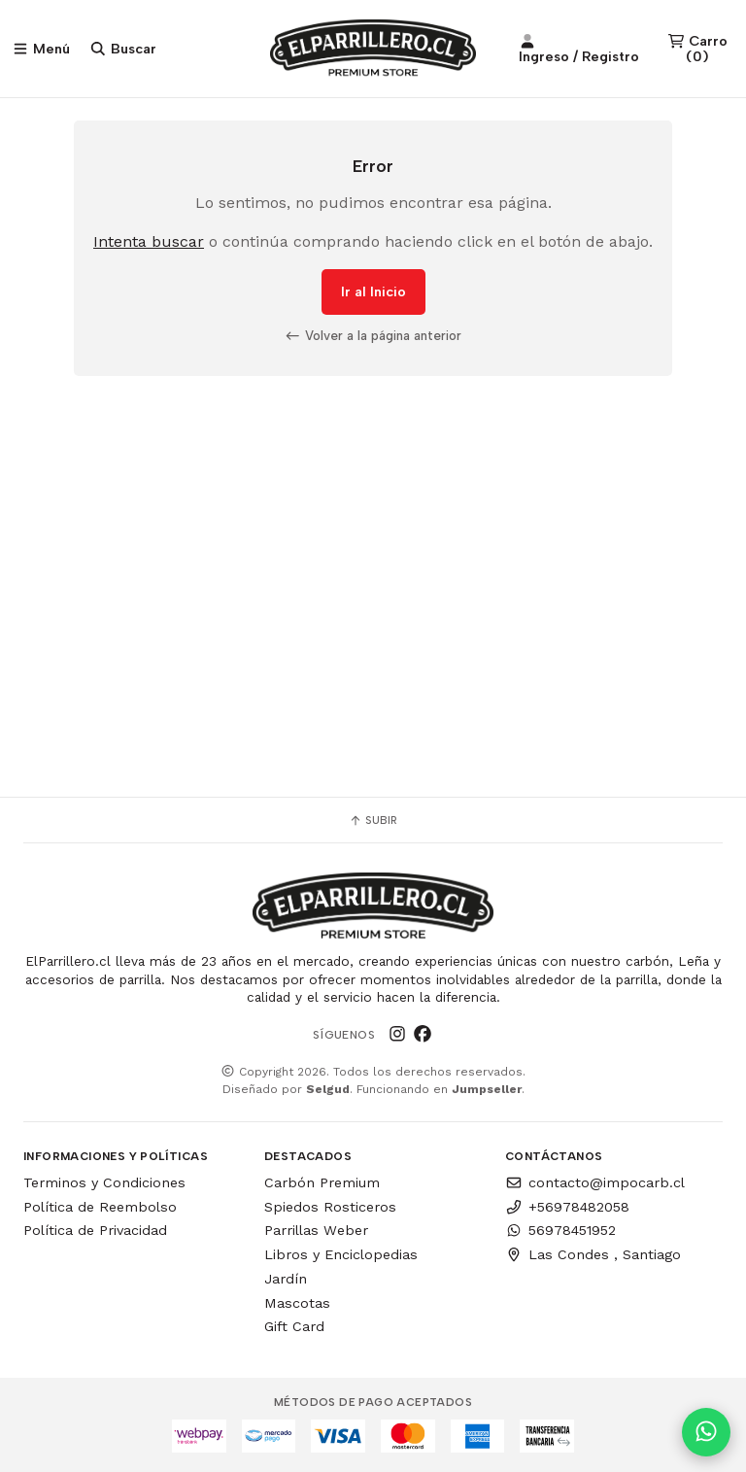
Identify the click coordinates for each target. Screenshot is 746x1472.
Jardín (285, 1278)
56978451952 (560, 1230)
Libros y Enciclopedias (341, 1254)
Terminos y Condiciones (104, 1182)
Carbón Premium (322, 1182)
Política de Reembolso (100, 1207)
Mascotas (297, 1303)
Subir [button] (373, 820)
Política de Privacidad (95, 1230)
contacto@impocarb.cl (595, 1182)
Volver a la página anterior (373, 335)
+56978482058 (567, 1207)
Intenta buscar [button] (148, 241)
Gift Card (294, 1326)
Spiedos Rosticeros (330, 1207)
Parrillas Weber (316, 1230)
